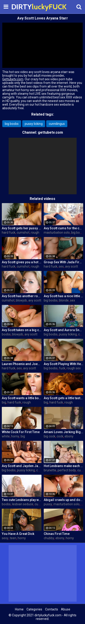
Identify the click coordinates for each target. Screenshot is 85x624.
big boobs (12, 124)
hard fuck (8, 232)
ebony (69, 436)
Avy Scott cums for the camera (63, 228)
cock (60, 436)
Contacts (51, 609)
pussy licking (34, 124)
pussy (48, 504)
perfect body (67, 470)
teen (13, 538)
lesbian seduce (22, 504)
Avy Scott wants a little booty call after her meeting (21, 398)
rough (35, 232)
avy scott (71, 266)
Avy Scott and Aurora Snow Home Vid (63, 330)
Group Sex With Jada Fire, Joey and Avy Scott (63, 262)
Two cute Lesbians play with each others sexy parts (21, 500)
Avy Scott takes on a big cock (21, 330)
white (6, 436)
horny (15, 436)
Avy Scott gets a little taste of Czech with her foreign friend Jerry (63, 398)
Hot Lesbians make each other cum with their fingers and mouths (63, 466)
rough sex (74, 368)
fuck (62, 368)
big (4, 402)
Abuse (65, 609)
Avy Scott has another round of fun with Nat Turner (21, 296)
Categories (34, 609)
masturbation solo (57, 232)
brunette (50, 470)
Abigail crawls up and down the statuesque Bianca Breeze (63, 500)
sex (61, 266)
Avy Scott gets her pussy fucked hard (21, 228)
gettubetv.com (50, 132)
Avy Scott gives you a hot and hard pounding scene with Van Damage (21, 262)
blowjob (21, 300)
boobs (6, 334)
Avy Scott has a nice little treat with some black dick (63, 296)
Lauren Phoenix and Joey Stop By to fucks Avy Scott (21, 364)
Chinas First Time (57, 534)
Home (19, 609)
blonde (64, 300)
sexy (5, 538)
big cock (49, 436)
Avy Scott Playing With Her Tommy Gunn (63, 364)
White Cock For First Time (21, 432)
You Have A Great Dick (18, 534)
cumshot (23, 232)
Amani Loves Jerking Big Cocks (63, 432)
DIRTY (22, 6)
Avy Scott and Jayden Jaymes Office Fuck (21, 466)
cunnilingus (57, 124)
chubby (49, 538)
